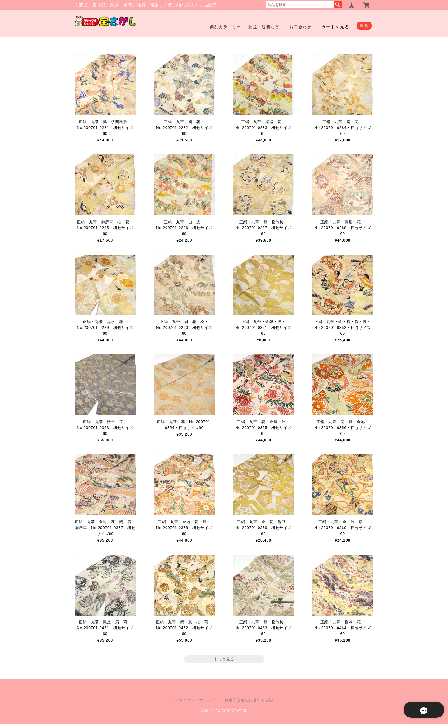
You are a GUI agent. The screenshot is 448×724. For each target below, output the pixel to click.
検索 (338, 4)
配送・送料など (263, 27)
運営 (364, 25)
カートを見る (335, 27)
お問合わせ (300, 27)
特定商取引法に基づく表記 (249, 700)
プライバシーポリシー (195, 700)
